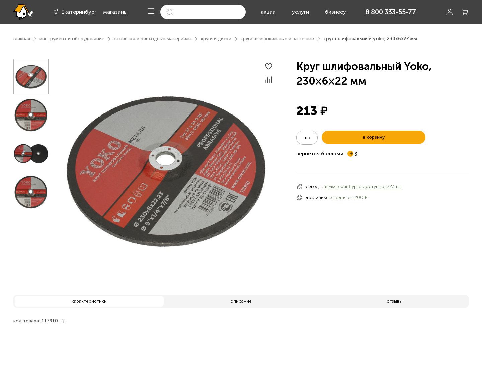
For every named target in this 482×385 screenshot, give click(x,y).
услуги (300, 12)
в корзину (374, 137)
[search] (203, 12)
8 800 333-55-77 (390, 12)
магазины (115, 12)
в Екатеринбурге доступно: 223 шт (363, 186)
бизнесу (335, 12)
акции (268, 12)
